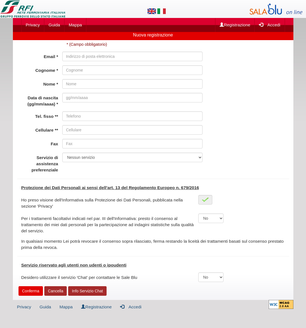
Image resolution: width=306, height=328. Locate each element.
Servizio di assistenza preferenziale (44, 163)
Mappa (75, 24)
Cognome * (46, 70)
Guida (54, 24)
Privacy (33, 24)
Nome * (50, 84)
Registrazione (235, 24)
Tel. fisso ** (46, 116)
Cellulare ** (46, 130)
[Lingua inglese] (152, 11)
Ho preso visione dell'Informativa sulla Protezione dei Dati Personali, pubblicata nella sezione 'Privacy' (102, 203)
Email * (51, 56)
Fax (54, 143)
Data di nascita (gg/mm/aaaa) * (42, 100)
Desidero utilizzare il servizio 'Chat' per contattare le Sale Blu (79, 277)
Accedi (269, 24)
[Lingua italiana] (161, 11)
